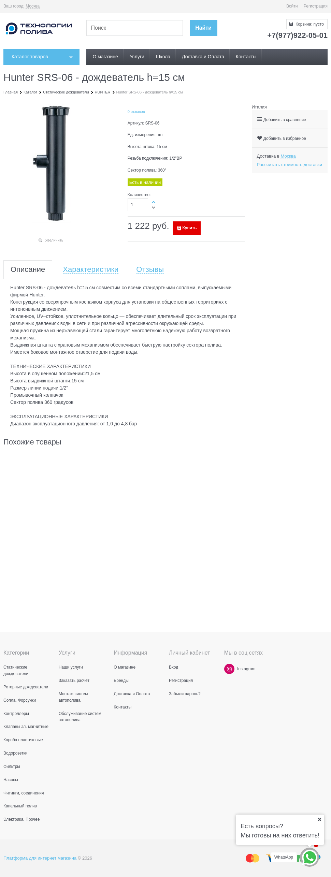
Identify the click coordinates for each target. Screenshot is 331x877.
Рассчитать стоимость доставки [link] (289, 164)
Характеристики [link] (90, 270)
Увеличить (54, 240)
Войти (292, 6)
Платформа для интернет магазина (39, 858)
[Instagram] (229, 669)
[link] (33, 6)
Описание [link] (28, 270)
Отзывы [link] (150, 270)
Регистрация (316, 6)
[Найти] (203, 28)
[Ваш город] (319, 819)
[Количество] (138, 204)
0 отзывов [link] (136, 111)
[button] (154, 202)
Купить (189, 227)
